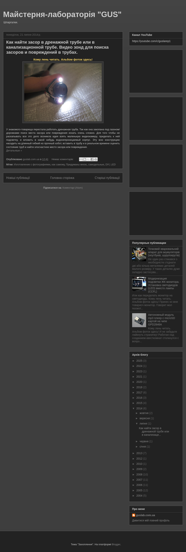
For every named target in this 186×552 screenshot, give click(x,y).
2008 (139, 474)
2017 (139, 392)
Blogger (116, 544)
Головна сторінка (62, 177)
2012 (139, 458)
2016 (139, 397)
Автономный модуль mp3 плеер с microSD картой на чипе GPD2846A (161, 319)
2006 (139, 484)
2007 (139, 479)
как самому (58, 164)
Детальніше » (14, 150)
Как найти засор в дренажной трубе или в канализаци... (154, 431)
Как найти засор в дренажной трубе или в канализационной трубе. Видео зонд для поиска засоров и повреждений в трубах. (57, 47)
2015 (139, 403)
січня (143, 446)
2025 (139, 360)
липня (144, 423)
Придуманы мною (76, 164)
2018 (139, 387)
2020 (139, 381)
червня (144, 441)
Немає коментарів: (63, 159)
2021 (139, 376)
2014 (139, 408)
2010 (139, 463)
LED (113, 164)
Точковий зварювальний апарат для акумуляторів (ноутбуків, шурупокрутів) (164, 252)
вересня (145, 418)
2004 (139, 495)
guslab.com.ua (145, 515)
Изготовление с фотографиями (32, 164)
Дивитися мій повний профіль (151, 520)
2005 (139, 490)
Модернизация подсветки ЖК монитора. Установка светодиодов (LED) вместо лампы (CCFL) (163, 285)
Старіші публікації (107, 177)
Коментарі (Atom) (73, 187)
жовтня (144, 413)
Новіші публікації (18, 177)
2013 (139, 453)
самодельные (96, 164)
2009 (139, 469)
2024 (139, 365)
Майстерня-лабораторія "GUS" (62, 14)
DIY (107, 164)
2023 (139, 371)
